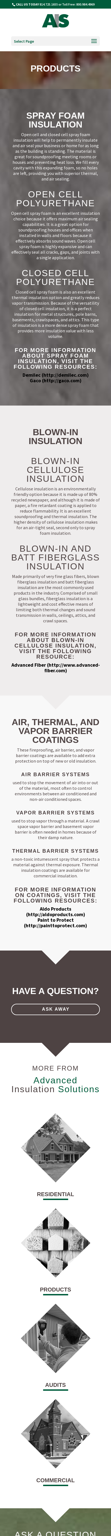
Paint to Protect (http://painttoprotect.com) (55, 923)
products (55, 1290)
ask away (56, 1009)
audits (55, 1385)
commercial (55, 1480)
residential (55, 1194)
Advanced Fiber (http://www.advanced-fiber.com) (55, 668)
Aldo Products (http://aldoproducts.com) (55, 912)
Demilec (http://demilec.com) (56, 375)
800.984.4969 (85, 4)
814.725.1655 (49, 4)
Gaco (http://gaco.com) (56, 380)
